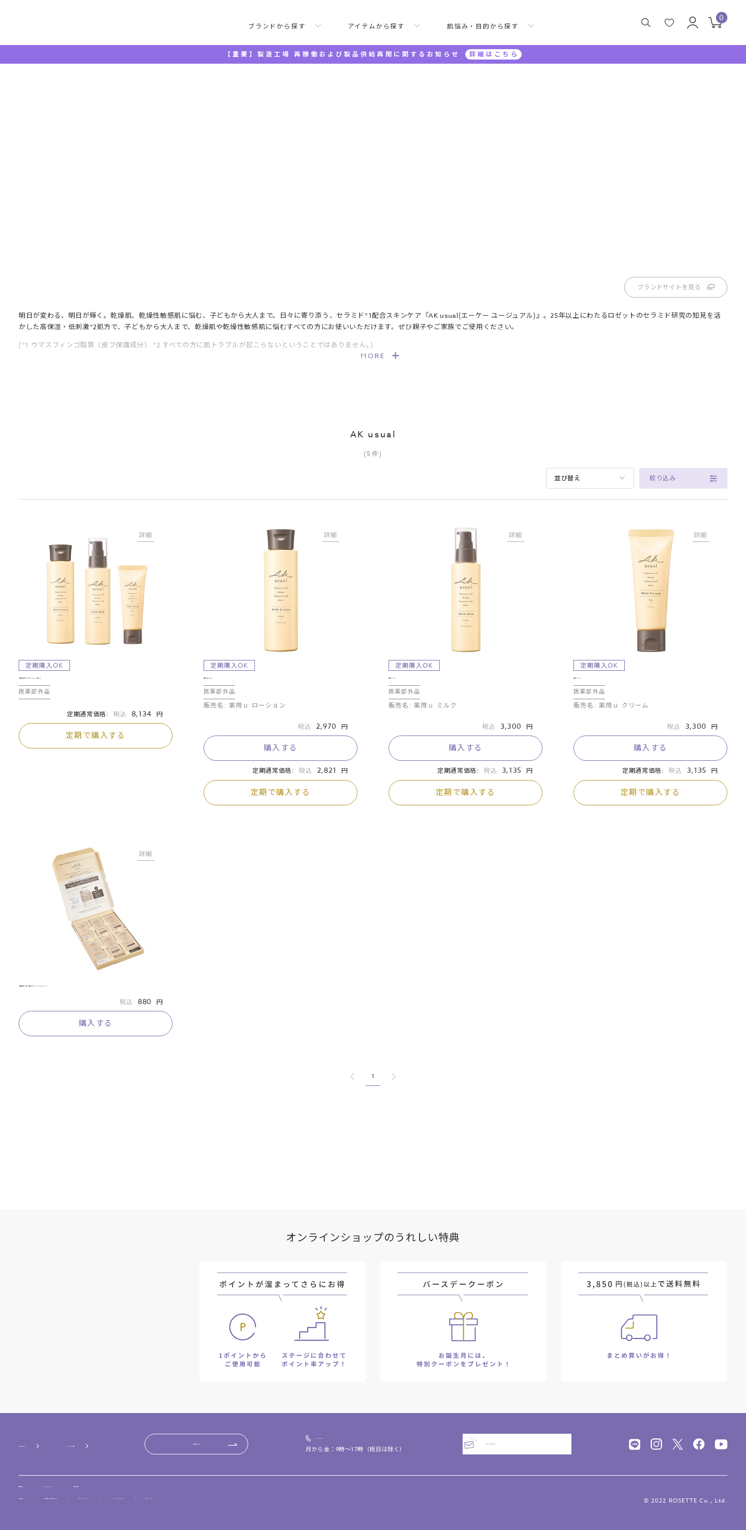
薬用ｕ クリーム (600, 738)
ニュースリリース (93, 1481)
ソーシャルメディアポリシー (283, 1500)
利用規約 (31, 1500)
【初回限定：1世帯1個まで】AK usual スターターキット (92, 1059)
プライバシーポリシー (191, 1500)
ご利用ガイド (41, 1434)
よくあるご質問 (129, 1434)
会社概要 (32, 1481)
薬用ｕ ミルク (412, 738)
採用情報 (154, 1481)
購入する (281, 812)
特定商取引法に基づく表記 (101, 1500)
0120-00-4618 (382, 1430)
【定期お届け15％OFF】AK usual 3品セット (94, 738)
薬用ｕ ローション (234, 738)
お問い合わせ (257, 1434)
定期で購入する (96, 800)
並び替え (567, 534)
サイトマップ (363, 1500)
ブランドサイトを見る (675, 343)
